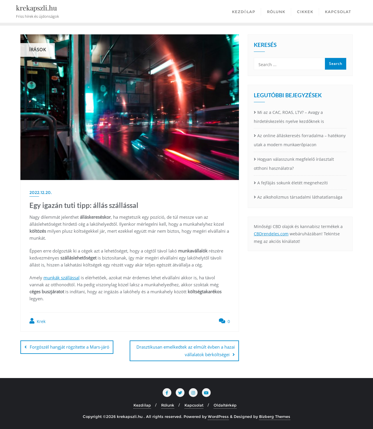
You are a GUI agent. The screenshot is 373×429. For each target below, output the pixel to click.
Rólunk (167, 405)
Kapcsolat (193, 405)
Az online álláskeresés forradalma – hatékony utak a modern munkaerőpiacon (300, 140)
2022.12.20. (40, 192)
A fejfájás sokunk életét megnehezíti (292, 183)
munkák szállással (61, 277)
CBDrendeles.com (271, 233)
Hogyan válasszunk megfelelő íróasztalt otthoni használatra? (294, 163)
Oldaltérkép (225, 405)
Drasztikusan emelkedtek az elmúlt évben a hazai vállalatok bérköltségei (185, 350)
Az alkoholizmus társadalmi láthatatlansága (299, 197)
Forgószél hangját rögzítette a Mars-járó (69, 347)
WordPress (218, 416)
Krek (37, 321)
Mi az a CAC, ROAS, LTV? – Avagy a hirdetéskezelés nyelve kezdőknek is (289, 117)
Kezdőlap (142, 405)
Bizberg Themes (274, 416)
